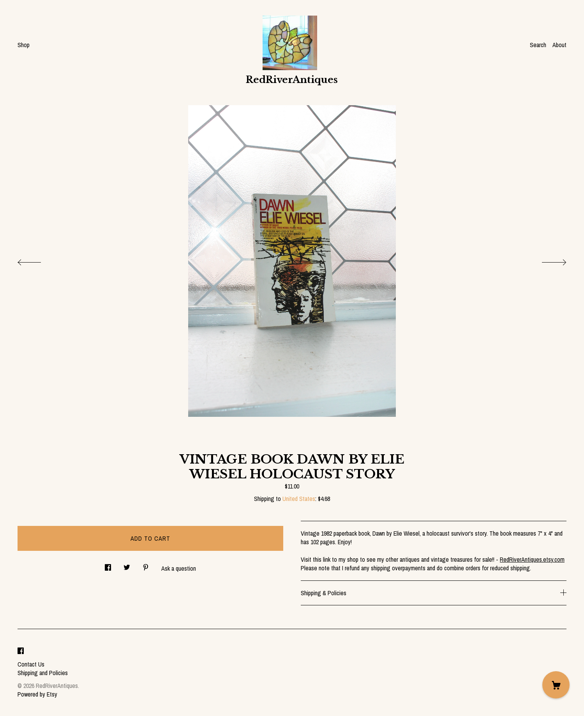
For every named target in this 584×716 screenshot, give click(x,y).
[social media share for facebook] (108, 565)
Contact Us (31, 664)
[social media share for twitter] (127, 565)
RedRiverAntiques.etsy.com (532, 559)
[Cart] (556, 684)
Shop (24, 45)
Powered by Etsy (37, 694)
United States (298, 498)
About (559, 45)
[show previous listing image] (37, 260)
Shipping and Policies (43, 672)
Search (538, 45)
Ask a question (178, 568)
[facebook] (21, 651)
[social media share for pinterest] (146, 565)
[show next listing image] (547, 260)
